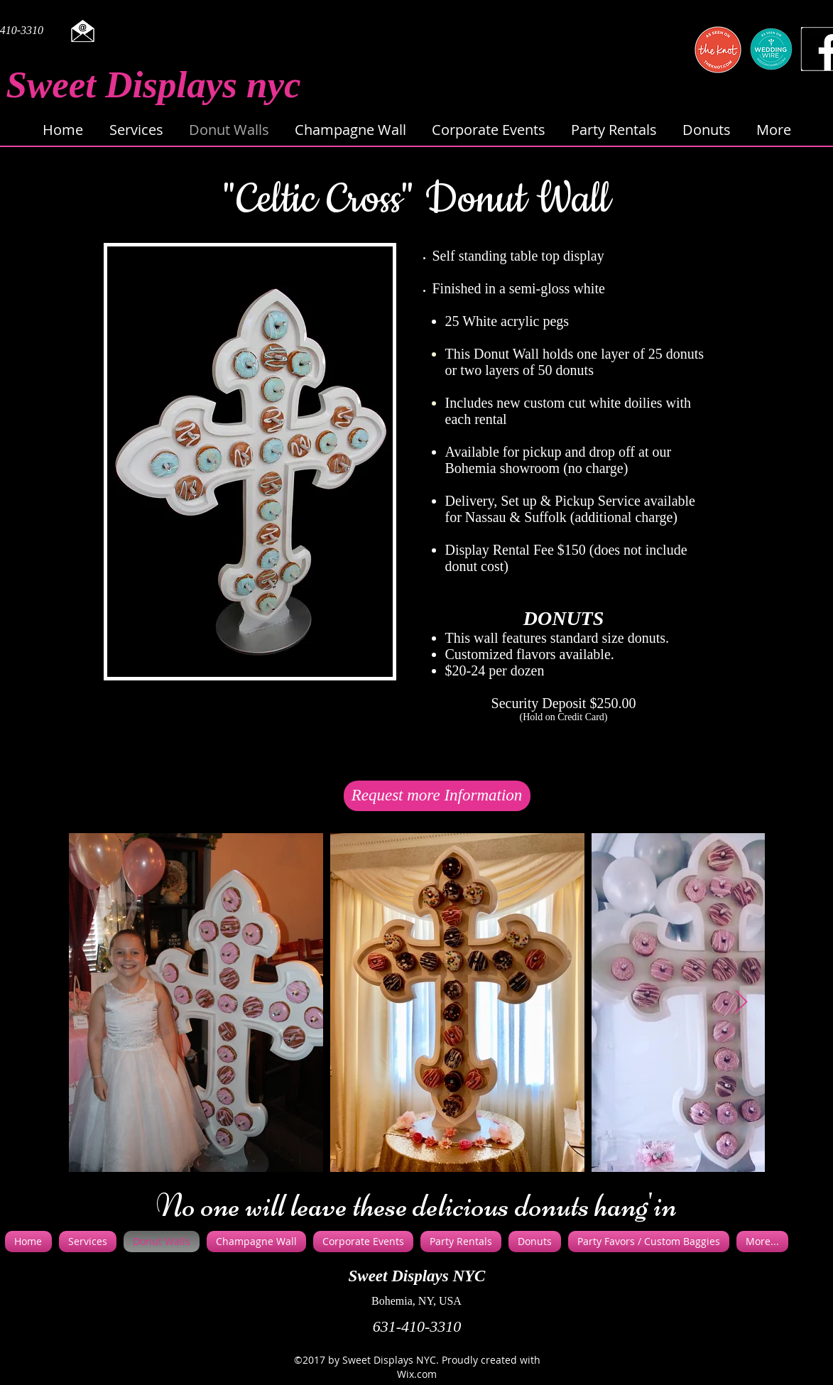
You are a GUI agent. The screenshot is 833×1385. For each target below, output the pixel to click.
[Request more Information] (437, 796)
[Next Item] (741, 1002)
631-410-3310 (417, 1326)
